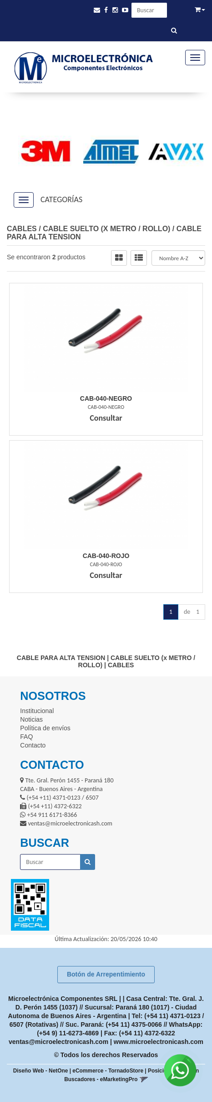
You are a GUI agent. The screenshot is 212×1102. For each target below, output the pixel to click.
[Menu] (195, 57)
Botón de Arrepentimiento (106, 974)
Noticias (31, 719)
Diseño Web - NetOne (40, 1071)
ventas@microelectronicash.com (58, 1041)
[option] (41, 151)
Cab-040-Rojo (106, 555)
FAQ (26, 736)
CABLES (22, 229)
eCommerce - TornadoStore (107, 1071)
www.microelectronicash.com (158, 1041)
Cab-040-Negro (106, 398)
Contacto (32, 745)
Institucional (37, 710)
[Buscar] (174, 31)
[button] (96, 10)
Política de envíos (45, 728)
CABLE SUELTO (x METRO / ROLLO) (106, 229)
